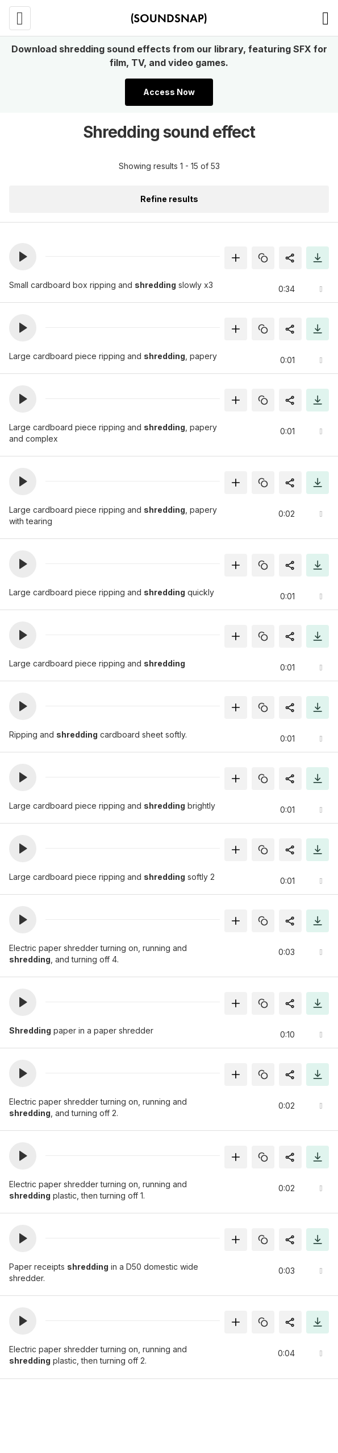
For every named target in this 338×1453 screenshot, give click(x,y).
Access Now (169, 92)
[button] (22, 256)
